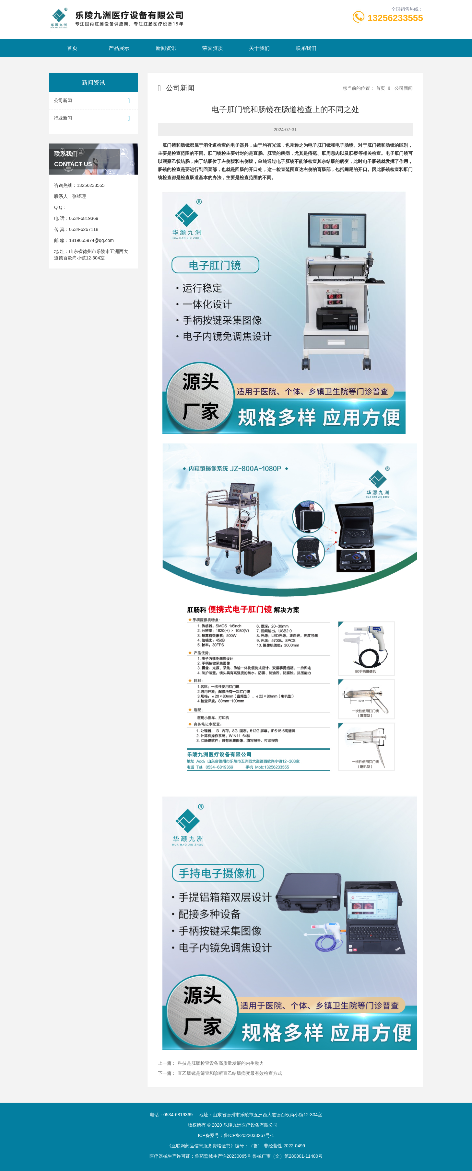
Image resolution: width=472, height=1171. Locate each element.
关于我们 (259, 48)
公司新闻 (93, 101)
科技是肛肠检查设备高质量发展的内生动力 (221, 1063)
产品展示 (119, 48)
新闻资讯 (166, 48)
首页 (72, 48)
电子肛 (315, 145)
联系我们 (306, 48)
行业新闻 (93, 118)
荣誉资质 (212, 48)
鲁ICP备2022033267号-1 (249, 1135)
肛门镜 (169, 145)
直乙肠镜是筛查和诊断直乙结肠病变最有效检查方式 (230, 1073)
